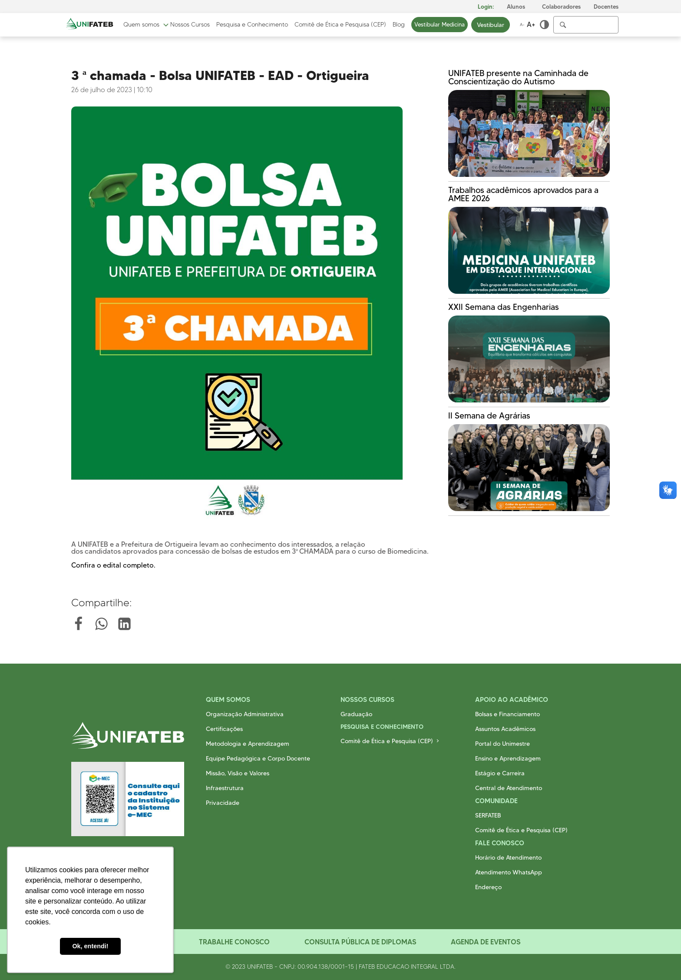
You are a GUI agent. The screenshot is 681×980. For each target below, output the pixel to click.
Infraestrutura (225, 788)
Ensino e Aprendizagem (508, 758)
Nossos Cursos (190, 25)
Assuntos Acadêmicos (505, 729)
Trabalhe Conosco (234, 941)
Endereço (488, 887)
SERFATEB (488, 815)
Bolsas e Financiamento (507, 714)
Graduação (356, 714)
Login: (486, 7)
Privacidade (222, 803)
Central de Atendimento (508, 788)
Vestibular (490, 25)
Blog (399, 25)
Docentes (606, 7)
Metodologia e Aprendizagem (247, 743)
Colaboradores (561, 7)
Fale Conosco (499, 843)
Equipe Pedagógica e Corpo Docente (258, 758)
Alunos (516, 7)
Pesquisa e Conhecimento (252, 25)
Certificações (224, 729)
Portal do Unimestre (502, 743)
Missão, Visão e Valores (237, 773)
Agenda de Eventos (485, 941)
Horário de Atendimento (508, 857)
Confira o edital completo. (113, 565)
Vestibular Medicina (439, 24)
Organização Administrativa (245, 714)
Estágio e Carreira (500, 773)
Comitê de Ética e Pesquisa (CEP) (340, 25)
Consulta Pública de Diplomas (360, 941)
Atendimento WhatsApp (508, 872)
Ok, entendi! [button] (90, 946)
